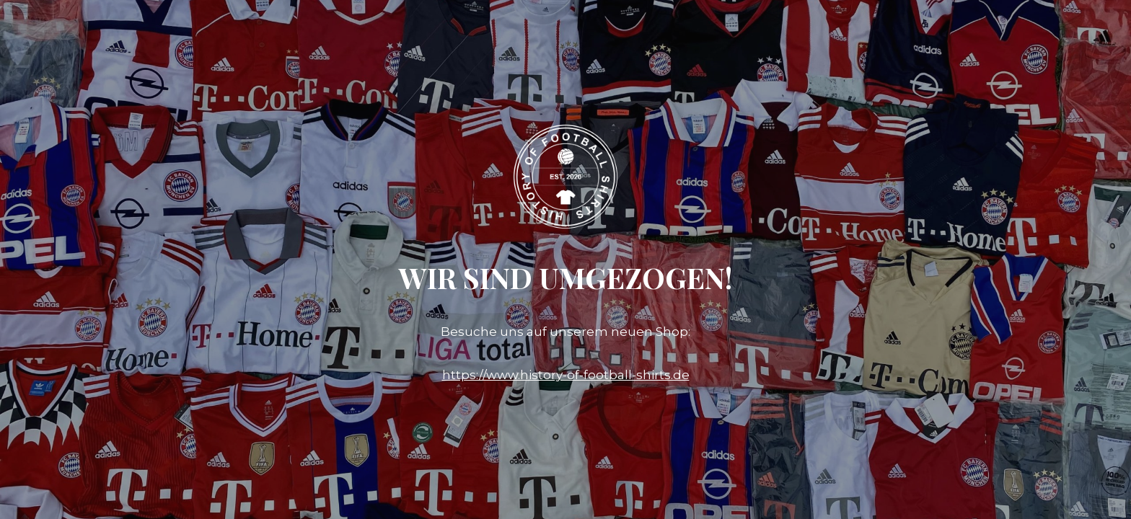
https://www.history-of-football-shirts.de (566, 375)
